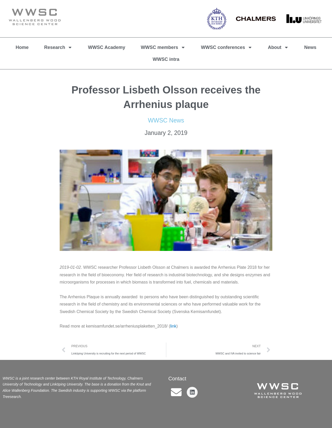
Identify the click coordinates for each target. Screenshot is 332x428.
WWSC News (166, 120)
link (173, 326)
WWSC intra (166, 59)
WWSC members (163, 47)
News (310, 47)
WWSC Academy (106, 47)
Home (22, 47)
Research (58, 47)
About (278, 47)
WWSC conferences (226, 47)
